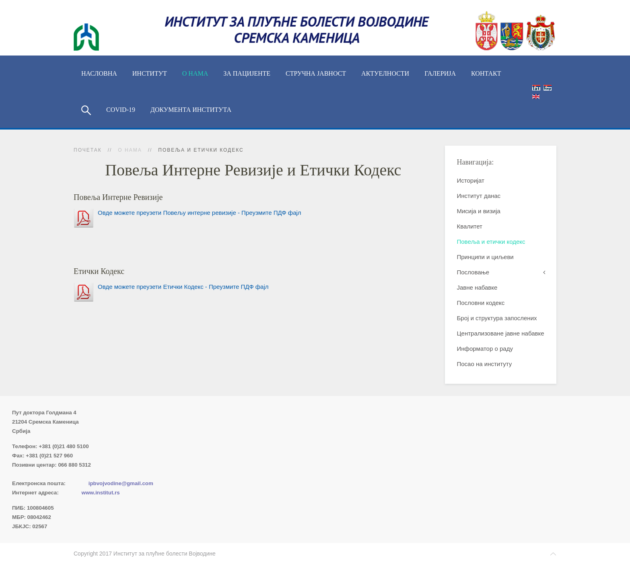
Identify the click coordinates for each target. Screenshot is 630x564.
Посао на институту (484, 363)
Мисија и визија (478, 211)
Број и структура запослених (497, 318)
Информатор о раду (485, 348)
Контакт (486, 73)
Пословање (473, 272)
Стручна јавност (316, 73)
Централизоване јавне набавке (500, 333)
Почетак (88, 150)
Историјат (470, 180)
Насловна (99, 73)
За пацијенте (246, 73)
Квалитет (469, 226)
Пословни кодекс (481, 302)
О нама (195, 73)
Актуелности (385, 73)
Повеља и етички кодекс (491, 241)
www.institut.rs (101, 493)
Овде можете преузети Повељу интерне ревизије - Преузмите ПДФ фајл (199, 212)
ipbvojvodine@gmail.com (121, 483)
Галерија (440, 73)
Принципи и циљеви (485, 256)
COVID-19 (120, 109)
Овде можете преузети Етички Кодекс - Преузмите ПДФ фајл (183, 286)
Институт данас (479, 195)
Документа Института (190, 109)
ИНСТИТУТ (149, 73)
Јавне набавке (477, 287)
